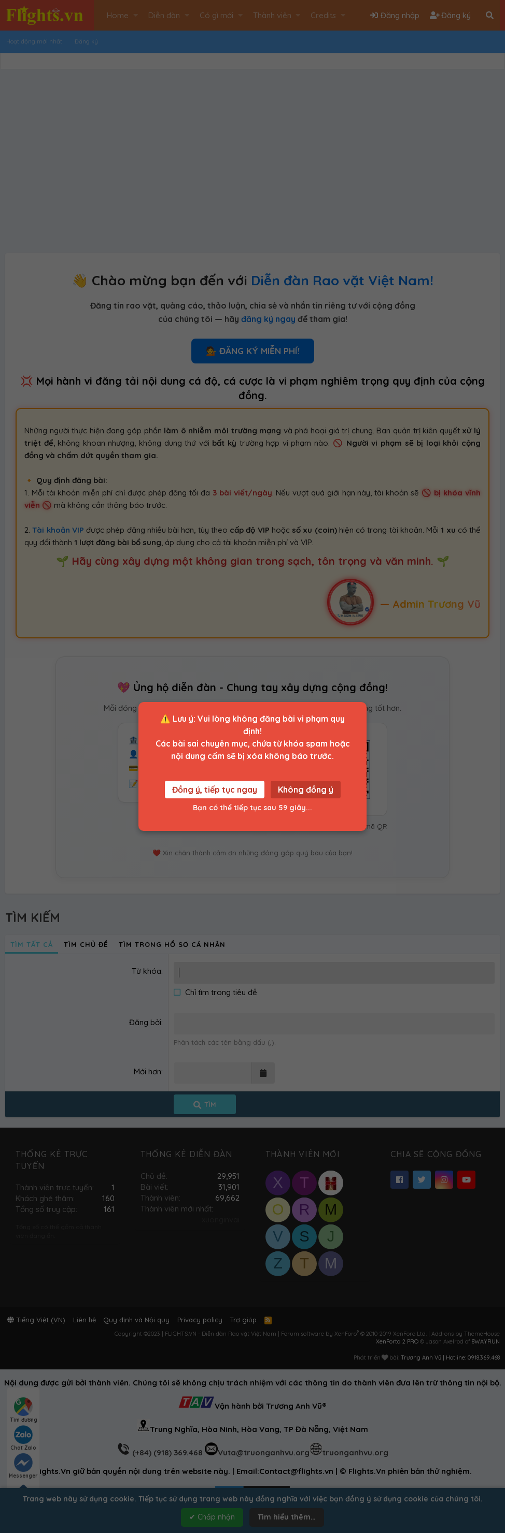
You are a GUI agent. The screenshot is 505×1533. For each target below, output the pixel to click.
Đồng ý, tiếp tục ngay (214, 789)
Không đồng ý (305, 789)
